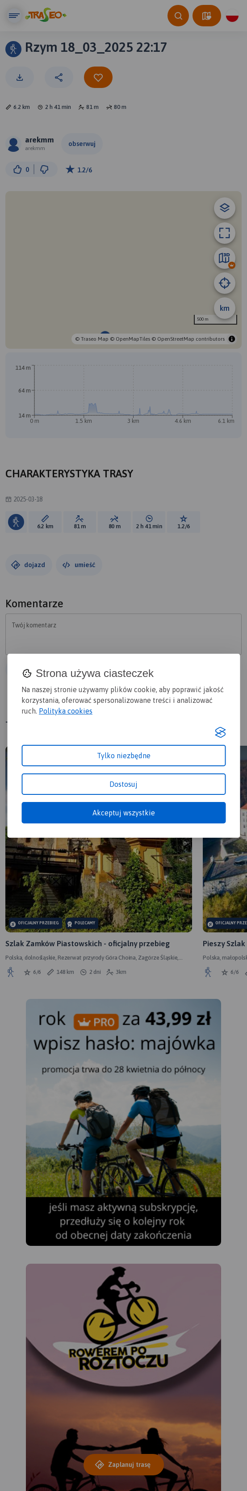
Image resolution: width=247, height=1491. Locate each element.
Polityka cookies (65, 711)
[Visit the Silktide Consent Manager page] (220, 732)
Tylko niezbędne (124, 756)
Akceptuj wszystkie (123, 813)
